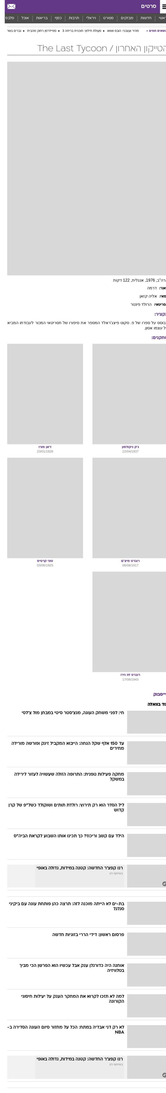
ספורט (103, 18)
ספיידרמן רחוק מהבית (37, 31)
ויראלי (86, 18)
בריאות (37, 18)
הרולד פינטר (136, 304)
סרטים (144, 6)
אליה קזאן (143, 296)
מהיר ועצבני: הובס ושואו (118, 31)
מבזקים (122, 18)
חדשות (141, 18)
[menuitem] (141, 18)
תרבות (69, 18)
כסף (53, 18)
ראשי (158, 18)
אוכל (20, 18)
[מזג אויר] (20, 6)
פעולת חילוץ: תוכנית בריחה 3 (77, 31)
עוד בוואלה (153, 704)
